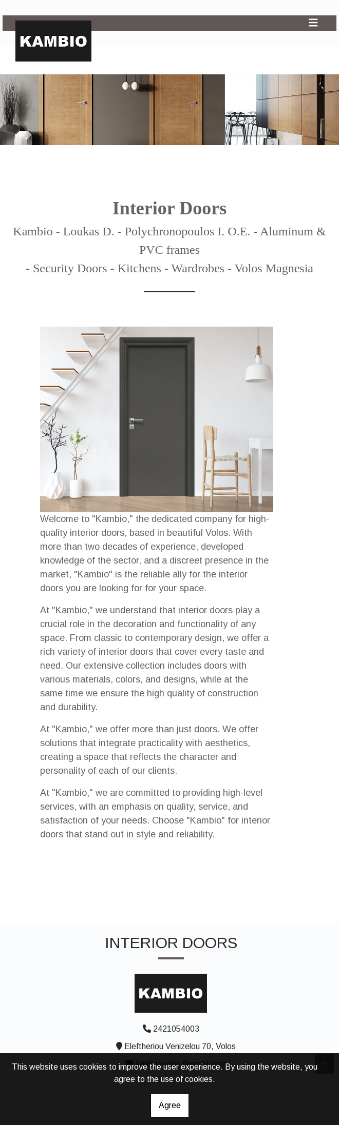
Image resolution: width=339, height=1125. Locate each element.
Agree (170, 1105)
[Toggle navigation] (313, 22)
